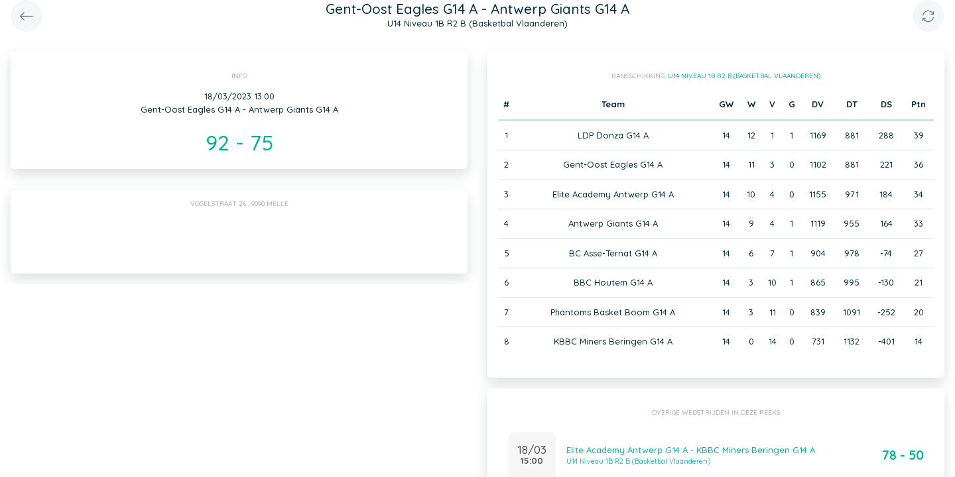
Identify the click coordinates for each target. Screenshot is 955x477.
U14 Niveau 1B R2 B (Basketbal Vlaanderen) (744, 76)
